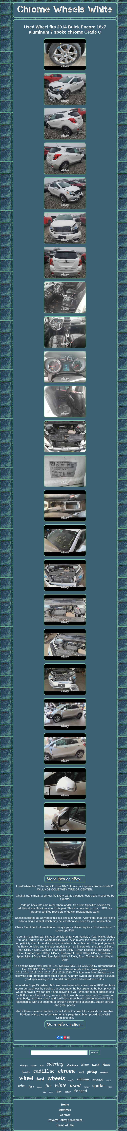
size (44, 1092)
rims (106, 1064)
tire (41, 1065)
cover (68, 1091)
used (75, 1085)
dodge (39, 1087)
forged (80, 1091)
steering (55, 1064)
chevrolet (104, 1072)
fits (48, 1085)
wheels (56, 1078)
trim (59, 1091)
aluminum (72, 1065)
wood (95, 1065)
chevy (108, 1080)
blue (85, 1065)
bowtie (26, 1072)
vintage (24, 1065)
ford (40, 1079)
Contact (65, 1114)
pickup (92, 1072)
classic (34, 1065)
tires (110, 1087)
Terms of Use (65, 1125)
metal (86, 1087)
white (60, 1085)
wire (21, 1085)
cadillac (44, 1071)
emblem (83, 1079)
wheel (26, 1078)
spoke (98, 1085)
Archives (65, 1109)
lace (31, 1086)
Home (65, 1104)
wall (81, 1072)
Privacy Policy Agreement (65, 1120)
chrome (67, 1071)
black (51, 1092)
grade (70, 1080)
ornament (97, 1079)
